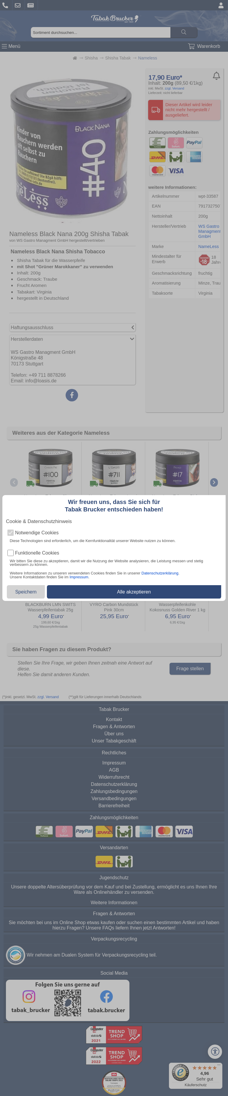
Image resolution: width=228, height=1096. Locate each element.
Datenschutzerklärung (159, 573)
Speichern (26, 591)
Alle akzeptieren (134, 591)
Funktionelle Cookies (37, 553)
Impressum (78, 577)
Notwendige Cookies (37, 532)
